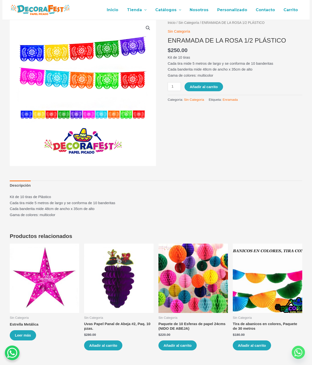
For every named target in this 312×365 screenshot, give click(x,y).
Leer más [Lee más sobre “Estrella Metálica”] (23, 335)
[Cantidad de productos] (174, 86)
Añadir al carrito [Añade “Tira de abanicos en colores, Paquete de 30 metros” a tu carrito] (252, 345)
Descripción (20, 185)
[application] (148, 9)
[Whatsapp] (298, 352)
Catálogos (172, 9)
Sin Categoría (188, 23)
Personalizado (234, 10)
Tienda (141, 9)
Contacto (266, 10)
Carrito (291, 10)
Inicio (118, 10)
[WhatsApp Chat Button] (12, 353)
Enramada (230, 99)
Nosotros (202, 10)
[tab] (20, 185)
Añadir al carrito (204, 87)
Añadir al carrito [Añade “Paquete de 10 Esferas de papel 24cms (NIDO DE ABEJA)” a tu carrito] (178, 345)
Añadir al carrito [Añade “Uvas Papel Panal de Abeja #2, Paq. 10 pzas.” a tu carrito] (103, 345)
